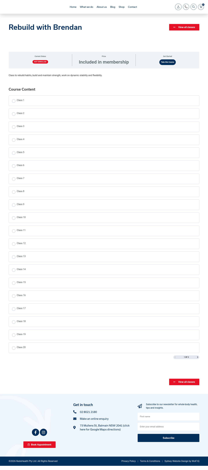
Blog (112, 9)
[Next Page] (197, 361)
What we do (86, 9)
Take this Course (167, 66)
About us (102, 9)
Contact (132, 9)
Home (73, 9)
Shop (122, 9)
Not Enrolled (40, 66)
